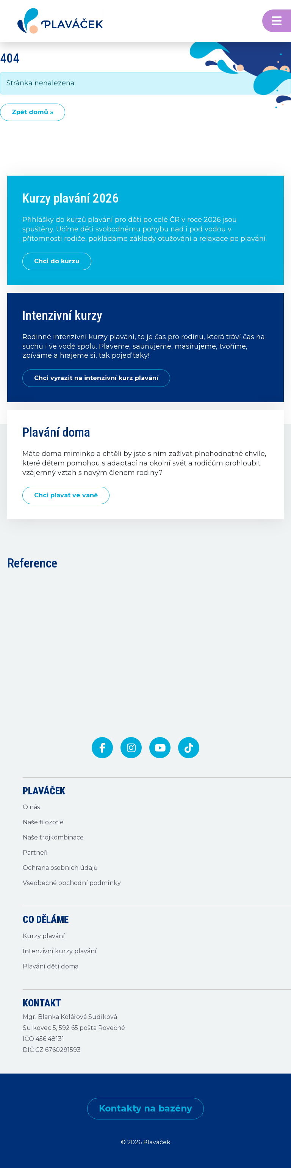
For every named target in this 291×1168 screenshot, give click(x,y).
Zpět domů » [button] (32, 112)
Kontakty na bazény (145, 1108)
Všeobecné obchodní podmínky (72, 883)
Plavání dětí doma (50, 966)
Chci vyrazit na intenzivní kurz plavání (96, 378)
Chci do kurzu (57, 261)
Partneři (35, 852)
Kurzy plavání (44, 936)
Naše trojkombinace (53, 837)
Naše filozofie (43, 822)
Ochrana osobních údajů (60, 867)
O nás (31, 807)
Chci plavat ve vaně (66, 495)
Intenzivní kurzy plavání (60, 951)
